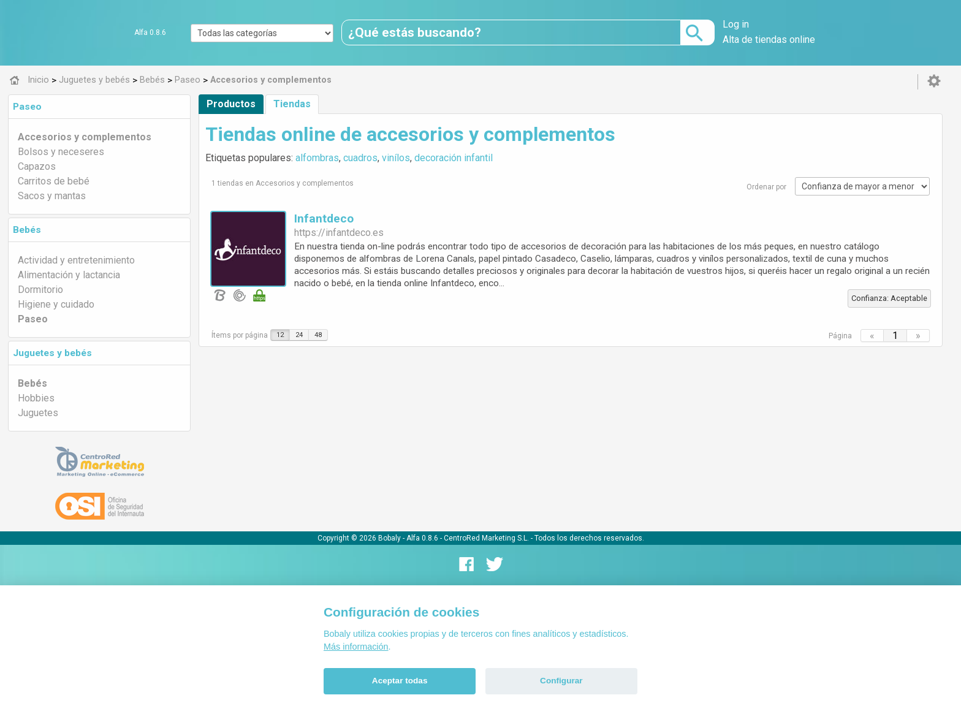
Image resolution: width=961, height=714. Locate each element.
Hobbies (36, 398)
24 (299, 335)
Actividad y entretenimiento (76, 260)
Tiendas (292, 104)
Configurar (561, 680)
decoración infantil (453, 158)
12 (280, 335)
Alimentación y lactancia (69, 275)
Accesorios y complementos (84, 137)
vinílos (396, 158)
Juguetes (38, 413)
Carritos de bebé (53, 181)
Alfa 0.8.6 (150, 32)
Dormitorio (40, 289)
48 (318, 335)
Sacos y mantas (52, 196)
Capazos (37, 166)
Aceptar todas (400, 680)
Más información (356, 646)
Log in (736, 24)
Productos (231, 104)
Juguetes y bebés (52, 353)
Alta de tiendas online (769, 39)
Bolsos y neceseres (61, 152)
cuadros (360, 158)
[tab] (99, 106)
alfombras (317, 158)
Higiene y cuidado (56, 304)
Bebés (27, 229)
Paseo (27, 106)
